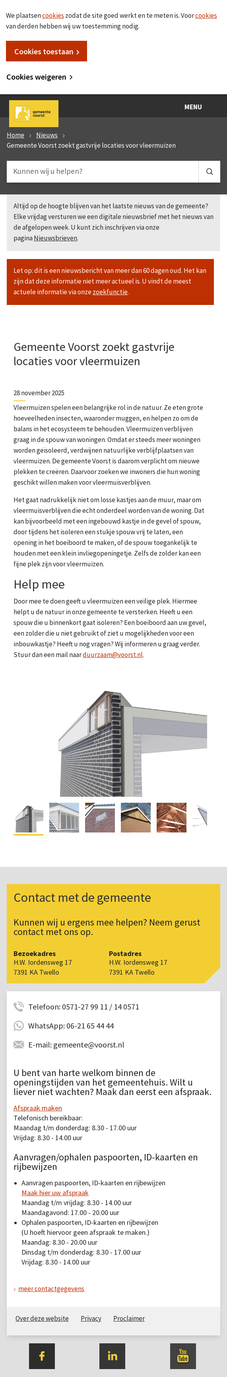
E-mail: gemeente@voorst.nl (76, 1044)
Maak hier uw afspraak (55, 1192)
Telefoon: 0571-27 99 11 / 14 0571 (83, 1006)
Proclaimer (129, 1318)
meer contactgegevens (51, 1288)
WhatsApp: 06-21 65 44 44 (71, 1025)
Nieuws (47, 135)
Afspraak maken (38, 1107)
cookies (53, 15)
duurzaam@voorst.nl (113, 654)
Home (15, 135)
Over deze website (42, 1318)
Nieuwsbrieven (55, 238)
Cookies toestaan (44, 51)
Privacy (91, 1318)
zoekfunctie (110, 292)
